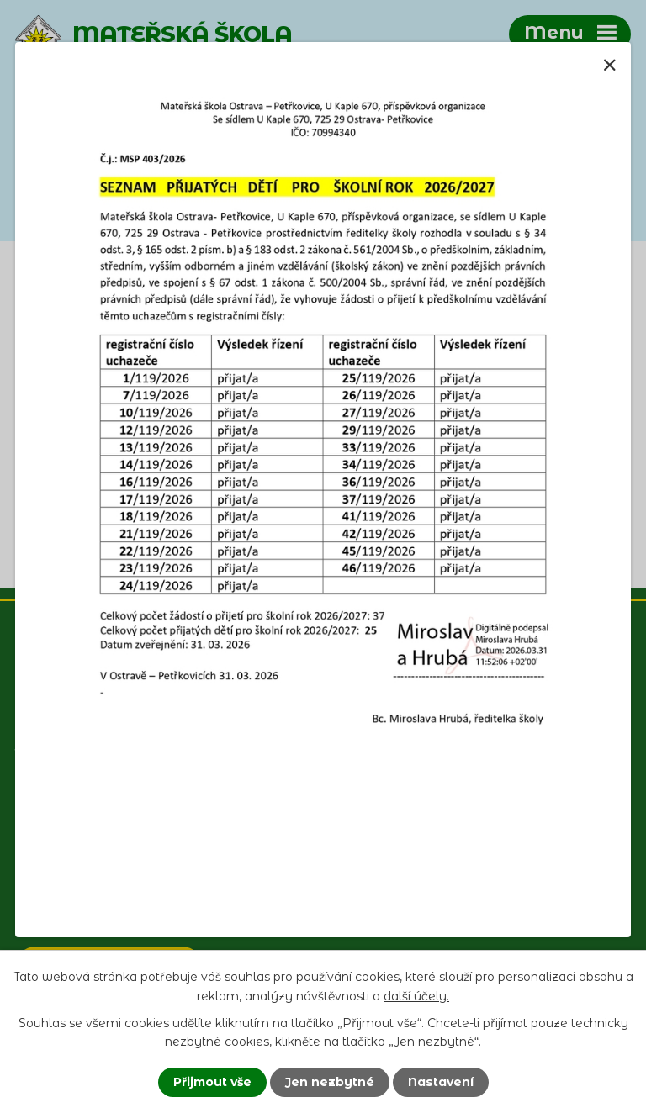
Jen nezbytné (329, 1081)
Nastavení (441, 1081)
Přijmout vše (212, 1081)
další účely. (416, 995)
